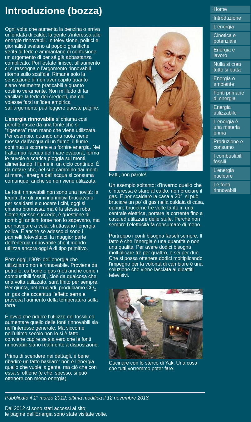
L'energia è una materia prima (227, 127)
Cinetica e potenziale (225, 38)
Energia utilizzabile (225, 110)
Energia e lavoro (224, 52)
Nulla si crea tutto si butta (227, 66)
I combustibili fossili (228, 158)
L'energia (224, 26)
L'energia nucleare (224, 173)
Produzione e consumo (228, 144)
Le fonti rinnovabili (225, 187)
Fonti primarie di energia (229, 95)
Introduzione (227, 18)
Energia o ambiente (224, 81)
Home (220, 9)
